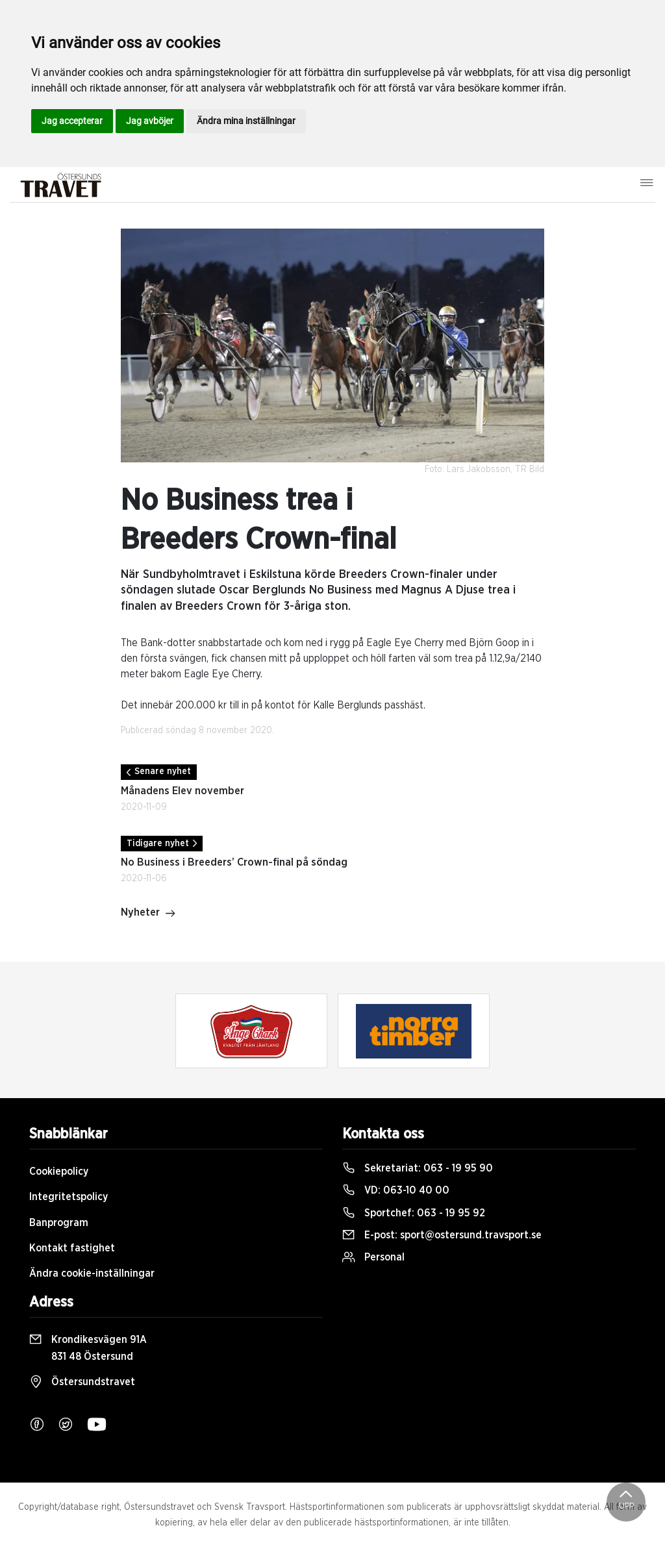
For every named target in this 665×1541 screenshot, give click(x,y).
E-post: (442, 1235)
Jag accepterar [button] (72, 121)
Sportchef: (413, 1213)
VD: (395, 1190)
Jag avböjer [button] (149, 121)
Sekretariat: (417, 1168)
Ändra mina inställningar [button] (246, 121)
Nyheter (148, 913)
